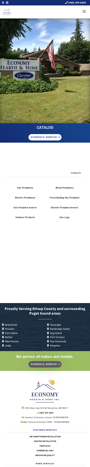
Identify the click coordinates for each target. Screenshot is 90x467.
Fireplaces (45, 446)
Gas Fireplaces (25, 187)
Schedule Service (44, 137)
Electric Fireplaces (25, 197)
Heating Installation (45, 441)
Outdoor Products (25, 217)
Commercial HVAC (45, 450)
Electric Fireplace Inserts (64, 207)
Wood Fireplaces (65, 187)
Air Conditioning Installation (45, 436)
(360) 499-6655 (77, 2)
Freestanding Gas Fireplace (65, 197)
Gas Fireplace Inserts (25, 207)
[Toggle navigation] (84, 11)
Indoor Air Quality (45, 455)
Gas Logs (65, 217)
